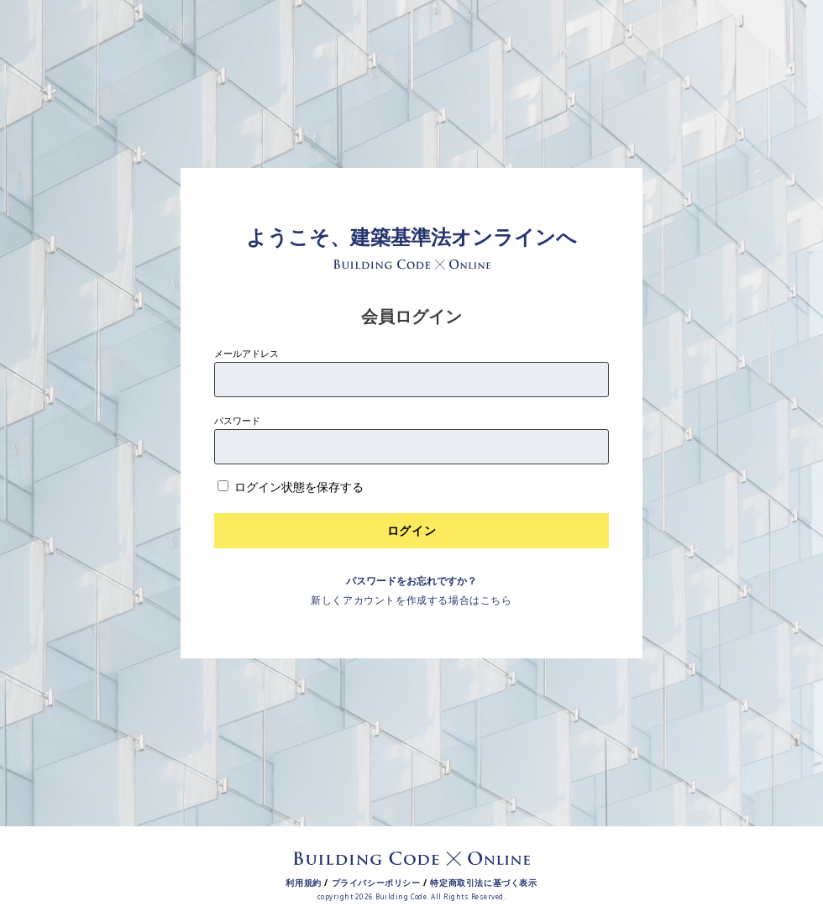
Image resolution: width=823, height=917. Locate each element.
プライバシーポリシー (376, 882)
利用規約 (303, 882)
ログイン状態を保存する (299, 487)
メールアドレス (246, 353)
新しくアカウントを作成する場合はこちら (411, 600)
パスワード (237, 420)
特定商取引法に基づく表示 (483, 882)
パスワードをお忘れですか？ (411, 581)
